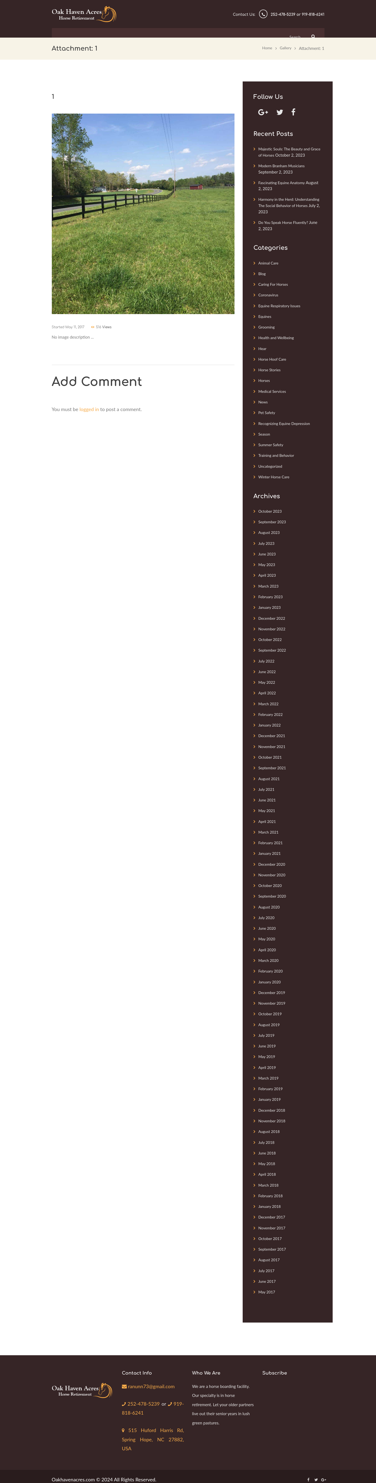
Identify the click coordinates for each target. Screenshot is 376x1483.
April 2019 (267, 1061)
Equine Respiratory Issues (281, 304)
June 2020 (267, 923)
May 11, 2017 (75, 327)
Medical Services (273, 389)
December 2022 (272, 615)
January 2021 (270, 849)
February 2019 (271, 1082)
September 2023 (273, 519)
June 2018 (267, 1146)
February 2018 (271, 1189)
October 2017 (271, 1231)
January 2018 (270, 1199)
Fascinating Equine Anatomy (283, 182)
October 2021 (271, 753)
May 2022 (267, 679)
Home (265, 47)
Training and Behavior (277, 453)
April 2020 (267, 944)
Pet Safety (267, 411)
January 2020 (270, 976)
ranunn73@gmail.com (148, 1379)
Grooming (267, 326)
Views (110, 327)
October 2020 (271, 881)
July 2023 (267, 541)
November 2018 (272, 1114)
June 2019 (267, 1040)
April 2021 (267, 817)
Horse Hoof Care (273, 357)
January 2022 (270, 721)
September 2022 (273, 647)
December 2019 (272, 987)
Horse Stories (270, 368)
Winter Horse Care (275, 474)
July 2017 (267, 1263)
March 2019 (269, 1072)
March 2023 (269, 583)
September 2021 (273, 764)
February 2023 (271, 594)
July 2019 (267, 1029)
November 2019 (272, 997)
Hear (262, 347)
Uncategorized (271, 464)
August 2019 (269, 1019)
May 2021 (267, 806)
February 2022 (271, 711)
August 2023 (269, 530)
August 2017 (269, 1252)
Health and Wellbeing (277, 336)
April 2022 (267, 689)
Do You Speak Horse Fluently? (285, 222)
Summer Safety (271, 442)
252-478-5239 (141, 1397)
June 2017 (267, 1274)
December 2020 (272, 859)
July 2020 (267, 912)
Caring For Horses (274, 283)
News (263, 400)
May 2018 (267, 1157)
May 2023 (267, 562)
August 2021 (269, 774)
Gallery (285, 47)
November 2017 (272, 1220)
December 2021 (272, 732)
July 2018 (267, 1135)
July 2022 (267, 657)
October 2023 (271, 509)
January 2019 (270, 1093)
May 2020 (267, 934)
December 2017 (272, 1210)
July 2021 (267, 785)
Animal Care (269, 262)
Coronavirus (269, 294)
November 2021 (272, 742)
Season (264, 432)
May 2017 (267, 1284)
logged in (89, 408)
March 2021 (269, 827)
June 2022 (267, 668)
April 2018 (267, 1167)
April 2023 (267, 572)
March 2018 (269, 1178)
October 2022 (271, 636)
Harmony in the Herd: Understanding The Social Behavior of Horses (289, 205)
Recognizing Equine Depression (286, 421)
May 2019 (267, 1051)
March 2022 (269, 700)
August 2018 (269, 1125)
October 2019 (271, 1008)
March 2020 (269, 955)
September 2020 (273, 891)
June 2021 (267, 796)
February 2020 (271, 966)
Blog (262, 273)
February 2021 (271, 838)
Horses (264, 379)
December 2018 (272, 1104)
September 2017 (273, 1242)
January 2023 (270, 604)
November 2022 (272, 626)
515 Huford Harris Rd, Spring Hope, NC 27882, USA (153, 1433)
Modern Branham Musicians (283, 165)
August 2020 (269, 902)
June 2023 (267, 551)
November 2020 (272, 870)
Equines (265, 315)
